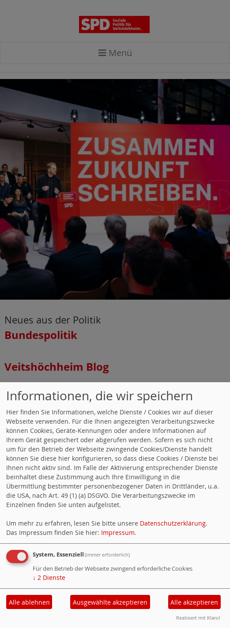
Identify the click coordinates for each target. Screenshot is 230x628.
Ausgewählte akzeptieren (110, 602)
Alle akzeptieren (194, 602)
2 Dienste (49, 577)
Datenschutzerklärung (173, 523)
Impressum (118, 532)
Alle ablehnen (29, 602)
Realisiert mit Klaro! (198, 617)
